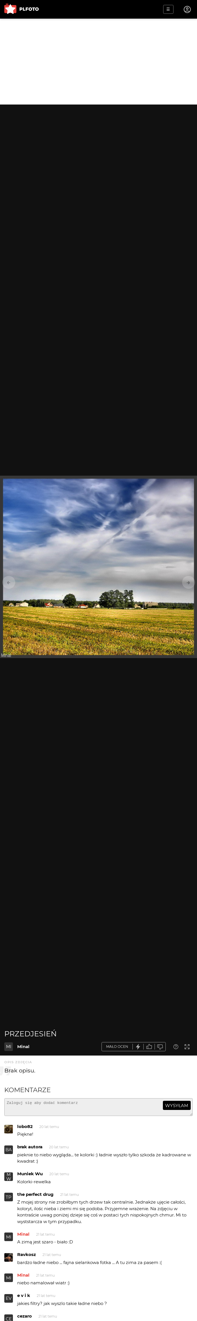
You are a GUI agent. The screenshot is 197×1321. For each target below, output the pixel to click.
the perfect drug (35, 1197)
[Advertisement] (98, 61)
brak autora (29, 1149)
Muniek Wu (30, 1176)
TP (8, 1199)
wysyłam (176, 1105)
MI (8, 1046)
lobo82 (25, 1129)
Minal (23, 1046)
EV (8, 1301)
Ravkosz (26, 1257)
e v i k (23, 1298)
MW (8, 1179)
